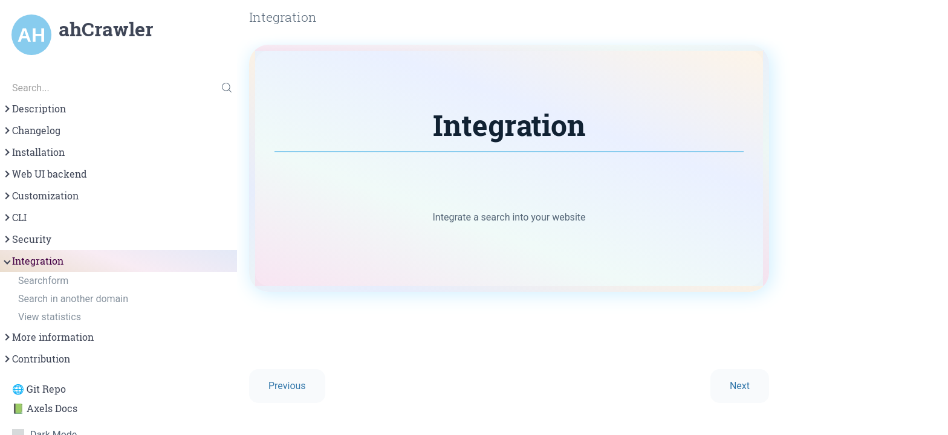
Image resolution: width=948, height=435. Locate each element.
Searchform (43, 280)
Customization (40, 195)
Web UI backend (44, 174)
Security (26, 239)
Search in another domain (73, 298)
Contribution (36, 359)
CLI (14, 217)
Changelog (31, 130)
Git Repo (46, 389)
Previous (287, 386)
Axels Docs (52, 408)
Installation (33, 152)
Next (740, 386)
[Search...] (118, 87)
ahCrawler (106, 29)
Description (34, 109)
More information (48, 337)
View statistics (49, 317)
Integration (32, 261)
